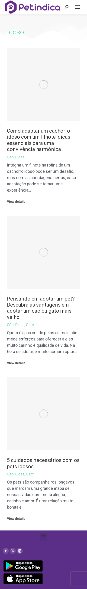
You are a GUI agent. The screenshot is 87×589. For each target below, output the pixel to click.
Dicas (19, 157)
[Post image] (43, 84)
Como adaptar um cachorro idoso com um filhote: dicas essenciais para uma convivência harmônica (38, 140)
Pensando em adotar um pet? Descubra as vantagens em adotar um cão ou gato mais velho (41, 308)
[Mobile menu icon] (77, 7)
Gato (30, 325)
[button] (43, 536)
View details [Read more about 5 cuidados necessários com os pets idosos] (16, 518)
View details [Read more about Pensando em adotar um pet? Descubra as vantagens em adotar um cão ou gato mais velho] (16, 363)
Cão (10, 157)
